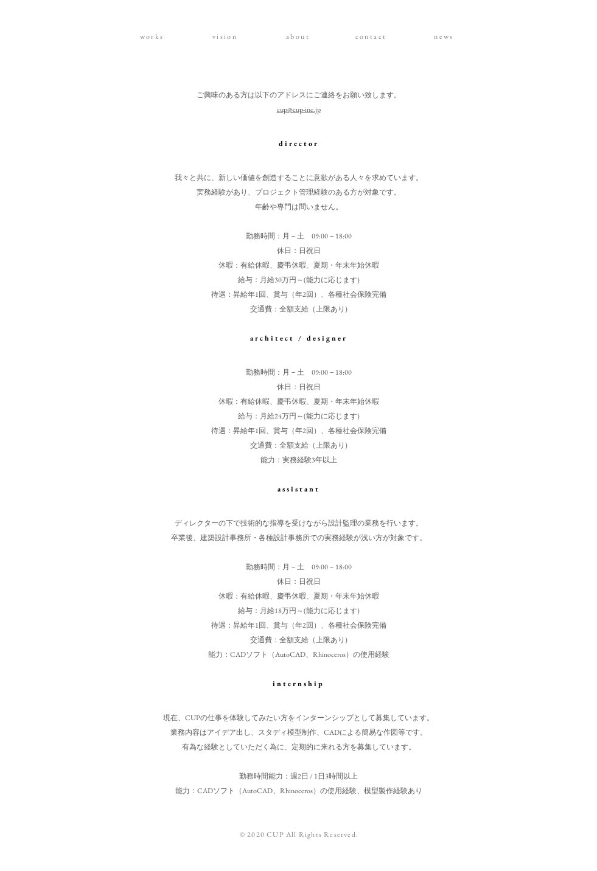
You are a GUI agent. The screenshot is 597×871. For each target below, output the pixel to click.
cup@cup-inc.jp (299, 109)
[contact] (372, 36)
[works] (153, 36)
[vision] (226, 36)
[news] (445, 36)
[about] (299, 36)
